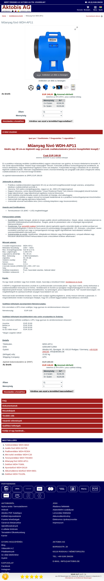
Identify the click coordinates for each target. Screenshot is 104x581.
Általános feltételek (61, 506)
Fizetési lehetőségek (10, 519)
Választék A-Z (7, 548)
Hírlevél (4, 510)
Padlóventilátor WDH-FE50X (17, 451)
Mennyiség (21, 115)
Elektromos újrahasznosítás (65, 519)
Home (4, 16)
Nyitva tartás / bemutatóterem (14, 506)
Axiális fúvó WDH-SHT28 (16, 448)
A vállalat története (9, 529)
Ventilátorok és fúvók (16, 16)
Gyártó (4, 558)
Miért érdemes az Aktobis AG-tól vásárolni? (25, 2)
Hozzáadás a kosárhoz (13, 121)
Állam (21, 112)
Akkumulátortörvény (61, 516)
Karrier (4, 536)
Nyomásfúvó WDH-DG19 (16, 468)
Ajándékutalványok (9, 526)
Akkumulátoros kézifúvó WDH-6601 (20, 471)
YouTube (5, 573)
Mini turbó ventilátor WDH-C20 (18, 455)
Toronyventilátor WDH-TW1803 (18, 458)
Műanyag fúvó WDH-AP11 (16, 461)
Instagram (5, 569)
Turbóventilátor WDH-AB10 (17, 445)
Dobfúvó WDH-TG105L (15, 474)
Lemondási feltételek (62, 513)
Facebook (5, 566)
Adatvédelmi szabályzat (63, 510)
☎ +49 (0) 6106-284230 (94, 2)
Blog (3, 545)
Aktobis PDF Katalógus (11, 513)
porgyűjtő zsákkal (29, 226)
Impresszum (58, 523)
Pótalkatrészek (7, 551)
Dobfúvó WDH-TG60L (14, 464)
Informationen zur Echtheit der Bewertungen (78, 578)
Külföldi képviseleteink (11, 516)
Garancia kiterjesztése (11, 523)
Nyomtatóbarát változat (93, 16)
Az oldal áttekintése (10, 555)
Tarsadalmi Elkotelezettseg (13, 532)
